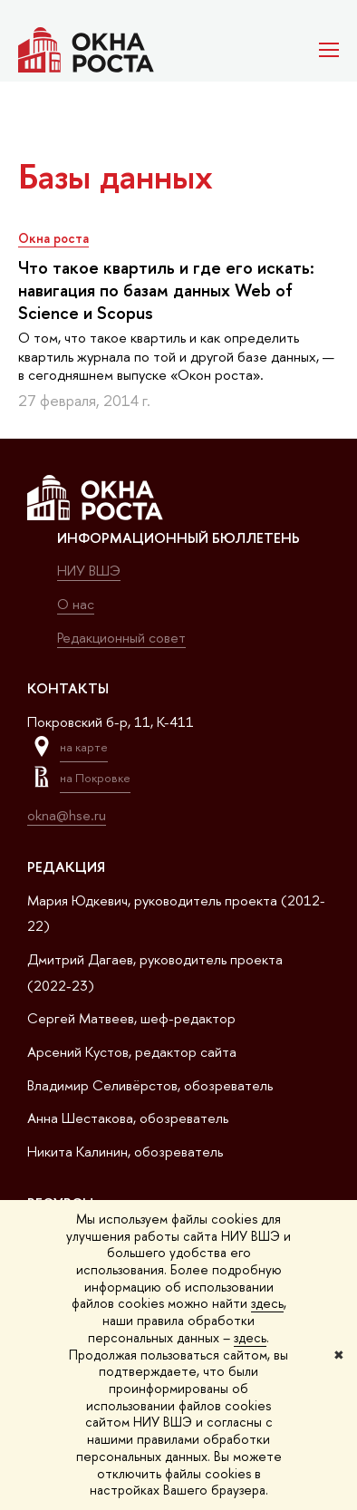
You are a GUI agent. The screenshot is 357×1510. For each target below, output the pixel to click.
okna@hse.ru (66, 815)
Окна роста (53, 238)
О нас (75, 604)
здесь (267, 1303)
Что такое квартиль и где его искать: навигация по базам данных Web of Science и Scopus (166, 290)
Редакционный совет (121, 637)
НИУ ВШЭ (89, 570)
